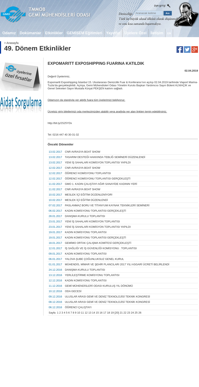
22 (125, 312)
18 (108, 312)
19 (112, 312)
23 (128, 312)
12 (86, 312)
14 (93, 312)
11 (82, 312)
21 (121, 312)
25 (136, 312)
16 (101, 312)
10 (78, 312)
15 (97, 312)
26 (139, 312)
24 (132, 312)
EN (169, 33)
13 (89, 312)
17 (104, 312)
